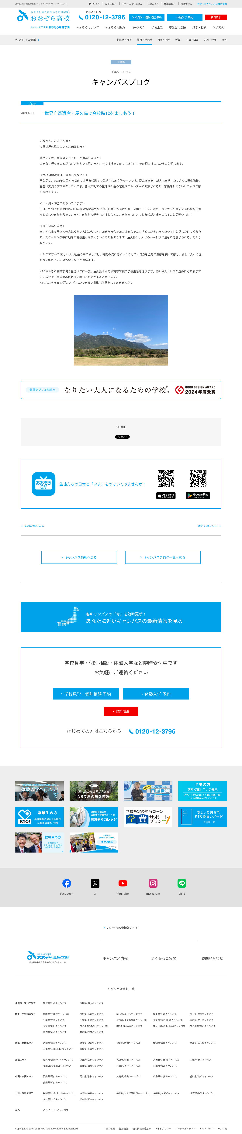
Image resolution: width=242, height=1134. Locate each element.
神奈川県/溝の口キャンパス (94, 1025)
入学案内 (218, 27)
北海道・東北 (124, 39)
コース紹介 (138, 27)
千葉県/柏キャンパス (53, 1019)
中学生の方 (94, 3)
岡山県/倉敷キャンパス (91, 1076)
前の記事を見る (34, 526)
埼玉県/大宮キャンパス (201, 1013)
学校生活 (157, 27)
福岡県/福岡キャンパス (91, 1093)
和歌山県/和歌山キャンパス (57, 1065)
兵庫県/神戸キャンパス (128, 1065)
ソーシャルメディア (185, 1128)
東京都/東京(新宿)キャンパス (168, 1019)
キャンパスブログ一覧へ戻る (164, 557)
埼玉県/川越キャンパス (165, 1013)
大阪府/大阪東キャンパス (166, 1059)
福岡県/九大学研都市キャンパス (132, 1093)
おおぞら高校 (43, 19)
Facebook (66, 893)
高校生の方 (110, 3)
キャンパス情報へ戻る (81, 557)
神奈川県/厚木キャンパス (203, 1025)
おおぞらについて (87, 27)
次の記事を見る (208, 526)
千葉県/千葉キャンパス (91, 1019)
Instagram (153, 893)
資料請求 (216, 17)
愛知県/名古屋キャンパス (203, 1042)
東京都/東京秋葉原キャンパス (131, 1019)
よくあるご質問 (163, 958)
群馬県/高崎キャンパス (91, 1013)
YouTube (123, 893)
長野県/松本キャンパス (91, 1032)
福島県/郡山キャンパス (91, 1003)
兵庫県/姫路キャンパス (165, 1065)
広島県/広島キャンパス (165, 1076)
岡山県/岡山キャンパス (55, 1076)
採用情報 (123, 1128)
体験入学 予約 (185, 17)
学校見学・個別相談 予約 (147, 17)
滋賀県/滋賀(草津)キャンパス (58, 1059)
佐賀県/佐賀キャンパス (202, 1093)
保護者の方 (186, 3)
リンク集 (222, 1128)
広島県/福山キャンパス (128, 1076)
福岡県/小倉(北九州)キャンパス (59, 1093)
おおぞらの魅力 (115, 27)
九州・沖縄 (210, 39)
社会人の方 (153, 3)
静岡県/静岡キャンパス (91, 1042)
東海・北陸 (163, 39)
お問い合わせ (212, 958)
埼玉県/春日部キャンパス (129, 1013)
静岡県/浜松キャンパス (128, 1042)
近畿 (177, 39)
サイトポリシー (163, 1128)
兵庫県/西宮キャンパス (91, 1065)
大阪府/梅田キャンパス (128, 1059)
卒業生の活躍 (177, 27)
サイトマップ (206, 1128)
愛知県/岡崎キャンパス (165, 1042)
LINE (182, 893)
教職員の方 (169, 3)
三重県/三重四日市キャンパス (58, 1048)
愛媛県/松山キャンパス (55, 1082)
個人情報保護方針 (142, 1128)
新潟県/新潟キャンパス (55, 1032)
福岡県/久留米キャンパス (166, 1093)
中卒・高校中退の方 (132, 3)
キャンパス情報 (25, 39)
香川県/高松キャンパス (201, 1076)
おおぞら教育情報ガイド (122, 928)
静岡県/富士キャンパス (55, 1042)
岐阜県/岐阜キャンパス (91, 1048)
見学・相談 (199, 27)
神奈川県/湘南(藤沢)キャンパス (169, 1025)
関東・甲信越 (144, 39)
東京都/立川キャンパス (201, 1019)
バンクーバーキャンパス (55, 1110)
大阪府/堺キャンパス (200, 1059)
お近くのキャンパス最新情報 (212, 3)
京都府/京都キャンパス (91, 1059)
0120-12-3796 (102, 18)
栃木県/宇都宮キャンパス (56, 1013)
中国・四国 (192, 39)
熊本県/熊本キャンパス (91, 1099)
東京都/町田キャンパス (55, 1025)
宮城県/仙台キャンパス (55, 1003)
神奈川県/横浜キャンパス (129, 1025)
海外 (224, 39)
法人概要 (110, 1128)
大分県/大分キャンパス (55, 1099)
